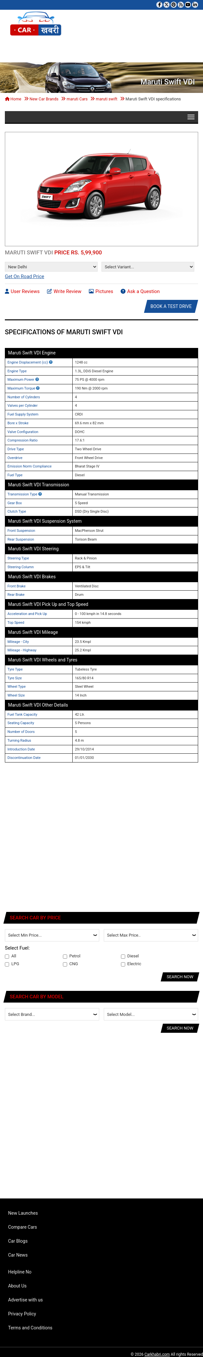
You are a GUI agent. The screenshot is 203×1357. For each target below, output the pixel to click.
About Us (17, 1285)
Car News (18, 1255)
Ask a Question (140, 291)
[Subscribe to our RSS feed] (181, 5)
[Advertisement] (64, 840)
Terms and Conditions (30, 1327)
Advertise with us (25, 1299)
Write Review (64, 291)
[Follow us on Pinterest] (174, 5)
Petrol (71, 956)
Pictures (101, 291)
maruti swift (106, 98)
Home (13, 98)
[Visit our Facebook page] (159, 5)
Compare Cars (22, 1227)
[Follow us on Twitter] (166, 5)
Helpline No (19, 1271)
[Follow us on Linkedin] (195, 5)
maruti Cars (77, 98)
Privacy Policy (22, 1313)
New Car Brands (44, 98)
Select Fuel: (17, 948)
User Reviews (22, 291)
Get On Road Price (24, 276)
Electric (131, 964)
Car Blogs (18, 1241)
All (10, 956)
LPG (12, 964)
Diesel (130, 956)
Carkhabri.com (157, 1354)
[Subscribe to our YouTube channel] (188, 5)
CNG (70, 964)
